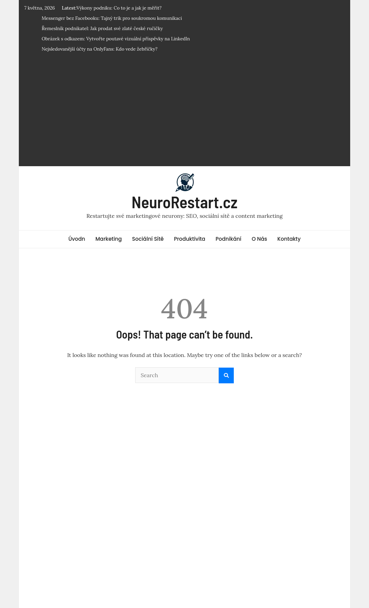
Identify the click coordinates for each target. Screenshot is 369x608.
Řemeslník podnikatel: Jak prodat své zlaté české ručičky (102, 28)
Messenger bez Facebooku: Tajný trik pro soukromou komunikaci (112, 18)
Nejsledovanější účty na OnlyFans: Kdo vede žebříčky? (99, 49)
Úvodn (76, 238)
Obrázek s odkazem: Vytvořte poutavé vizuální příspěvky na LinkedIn (116, 39)
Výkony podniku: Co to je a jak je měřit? (119, 8)
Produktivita (189, 238)
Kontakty (289, 238)
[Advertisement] (184, 112)
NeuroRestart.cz (184, 202)
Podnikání (228, 238)
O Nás (259, 238)
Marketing (109, 238)
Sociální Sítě (148, 238)
